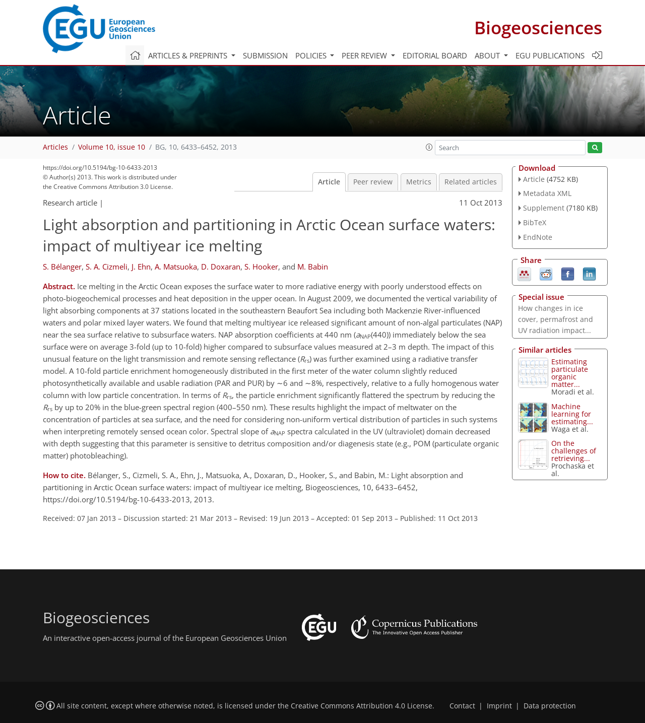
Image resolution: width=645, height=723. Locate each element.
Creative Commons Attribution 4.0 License (361, 705)
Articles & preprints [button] (188, 55)
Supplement (543, 208)
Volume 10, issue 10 (111, 147)
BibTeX (534, 222)
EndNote (537, 237)
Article (329, 181)
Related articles (470, 181)
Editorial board (435, 55)
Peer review (373, 181)
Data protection (550, 705)
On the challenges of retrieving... (573, 450)
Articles (55, 147)
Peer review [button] (365, 55)
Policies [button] (312, 55)
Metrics (418, 181)
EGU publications (550, 55)
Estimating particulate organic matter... (569, 373)
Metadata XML (547, 193)
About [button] (488, 55)
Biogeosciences (538, 27)
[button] (429, 147)
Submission (265, 55)
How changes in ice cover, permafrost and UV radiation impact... (555, 319)
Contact (462, 705)
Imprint (499, 705)
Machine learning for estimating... (572, 414)
